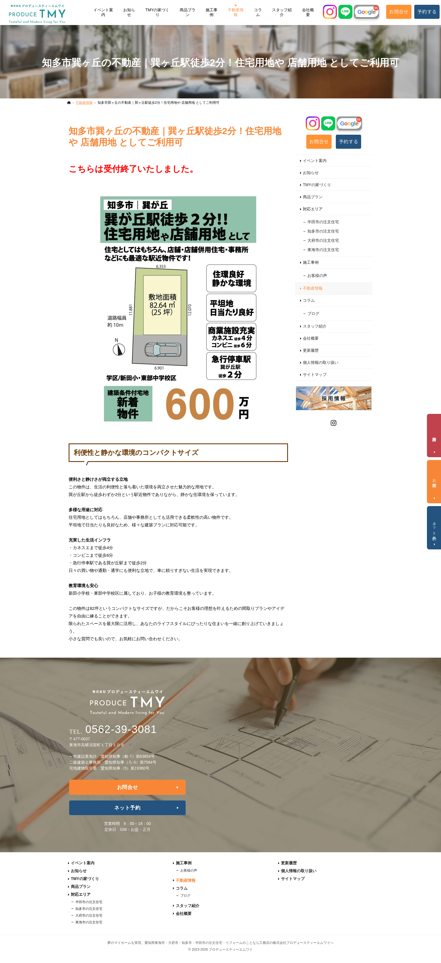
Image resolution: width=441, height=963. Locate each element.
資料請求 (434, 434)
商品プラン (313, 197)
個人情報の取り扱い (320, 362)
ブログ (313, 313)
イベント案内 (315, 160)
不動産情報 (313, 288)
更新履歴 (311, 350)
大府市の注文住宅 (323, 240)
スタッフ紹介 (315, 326)
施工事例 (311, 262)
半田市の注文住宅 (323, 222)
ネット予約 (127, 808)
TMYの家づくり (317, 184)
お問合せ (127, 787)
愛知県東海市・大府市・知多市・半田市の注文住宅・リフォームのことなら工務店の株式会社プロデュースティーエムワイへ (239, 943)
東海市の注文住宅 (323, 249)
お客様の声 (317, 275)
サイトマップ (315, 374)
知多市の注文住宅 (323, 231)
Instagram (334, 422)
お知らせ (311, 172)
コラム (309, 300)
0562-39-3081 (121, 729)
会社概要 (311, 338)
